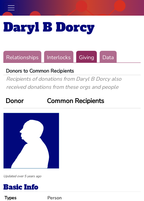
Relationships (22, 57)
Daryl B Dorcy (49, 27)
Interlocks (59, 57)
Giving (86, 57)
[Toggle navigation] (11, 7)
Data (108, 57)
